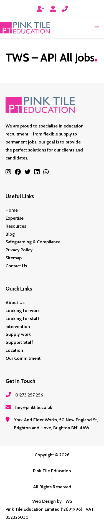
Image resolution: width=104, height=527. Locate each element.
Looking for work (23, 310)
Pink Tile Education (52, 470)
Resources (16, 226)
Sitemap (14, 257)
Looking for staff (22, 318)
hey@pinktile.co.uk (33, 407)
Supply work (18, 334)
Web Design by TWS (52, 501)
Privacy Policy (19, 249)
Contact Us (16, 265)
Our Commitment (23, 358)
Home (12, 210)
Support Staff (19, 342)
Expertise (15, 218)
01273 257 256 (29, 395)
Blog (10, 234)
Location (14, 350)
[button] (97, 28)
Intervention (18, 326)
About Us (15, 302)
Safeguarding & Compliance (33, 241)
